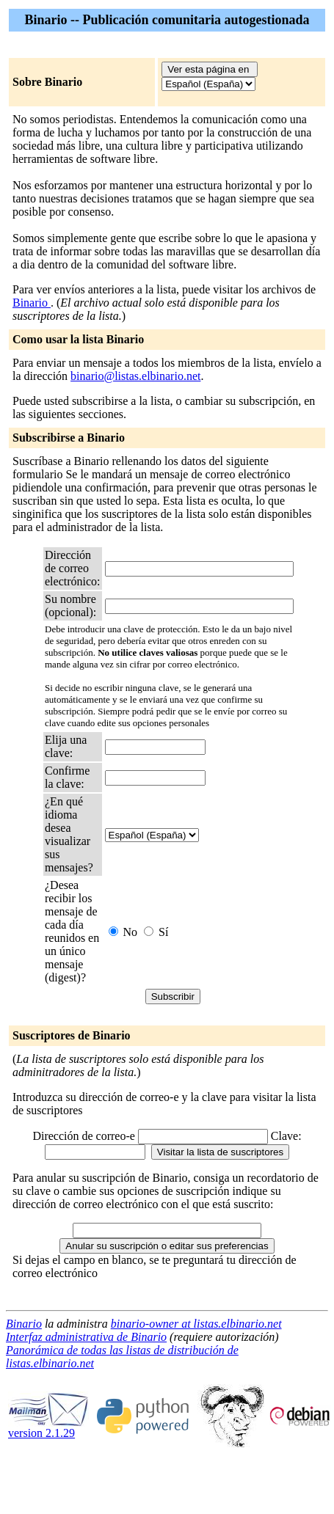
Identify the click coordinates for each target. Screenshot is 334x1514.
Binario (31, 302)
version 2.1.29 (48, 1427)
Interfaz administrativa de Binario (86, 1337)
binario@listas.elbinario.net (135, 376)
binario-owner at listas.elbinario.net (196, 1323)
